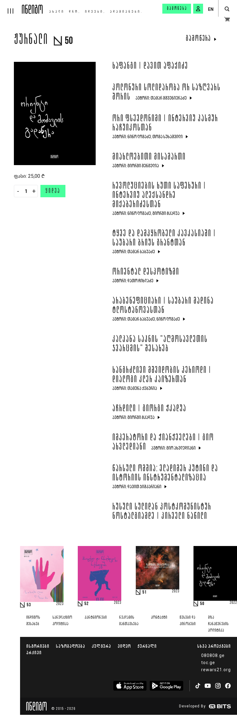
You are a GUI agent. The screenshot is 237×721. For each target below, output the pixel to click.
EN (211, 9)
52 (86, 603)
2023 (60, 604)
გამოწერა (177, 8)
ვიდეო (124, 646)
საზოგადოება (70, 646)
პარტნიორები (96, 617)
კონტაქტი (159, 617)
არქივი (34, 652)
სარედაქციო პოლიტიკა (62, 620)
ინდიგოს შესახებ (33, 620)
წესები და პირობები (188, 620)
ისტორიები (37, 646)
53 (29, 605)
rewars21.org (216, 669)
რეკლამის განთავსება (129, 620)
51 (144, 592)
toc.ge (208, 662)
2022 (233, 603)
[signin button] (198, 9)
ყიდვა (52, 191)
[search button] (227, 9)
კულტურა (101, 646)
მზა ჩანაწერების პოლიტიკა (218, 624)
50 (202, 603)
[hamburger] (11, 7)
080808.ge (213, 655)
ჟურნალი (147, 646)
